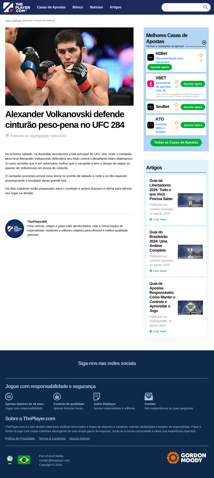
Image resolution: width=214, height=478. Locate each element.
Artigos (115, 7)
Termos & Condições (52, 438)
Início (8, 20)
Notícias (96, 7)
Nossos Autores (79, 438)
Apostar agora (159, 67)
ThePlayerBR (39, 135)
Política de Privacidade (20, 438)
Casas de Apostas (51, 7)
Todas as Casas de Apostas (176, 142)
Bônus (78, 7)
